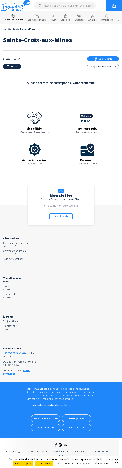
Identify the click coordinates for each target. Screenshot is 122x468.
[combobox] (65, 5)
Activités (7, 29)
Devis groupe (76, 418)
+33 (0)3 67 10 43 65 (14, 353)
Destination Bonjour (103, 451)
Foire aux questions (13, 258)
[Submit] (40, 5)
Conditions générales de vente (23, 451)
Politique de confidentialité (56, 451)
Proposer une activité (46, 418)
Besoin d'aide (76, 427)
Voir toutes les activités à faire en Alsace (51, 405)
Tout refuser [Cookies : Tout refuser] (44, 463)
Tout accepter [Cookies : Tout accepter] (23, 463)
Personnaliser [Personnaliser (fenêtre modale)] (65, 463)
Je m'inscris (61, 216)
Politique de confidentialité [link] (92, 463)
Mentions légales (81, 451)
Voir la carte (103, 59)
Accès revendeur (46, 427)
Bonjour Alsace (10, 321)
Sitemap (61, 455)
